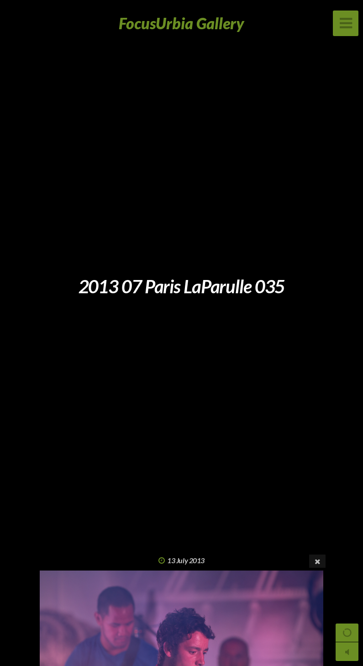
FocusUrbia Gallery (181, 23)
